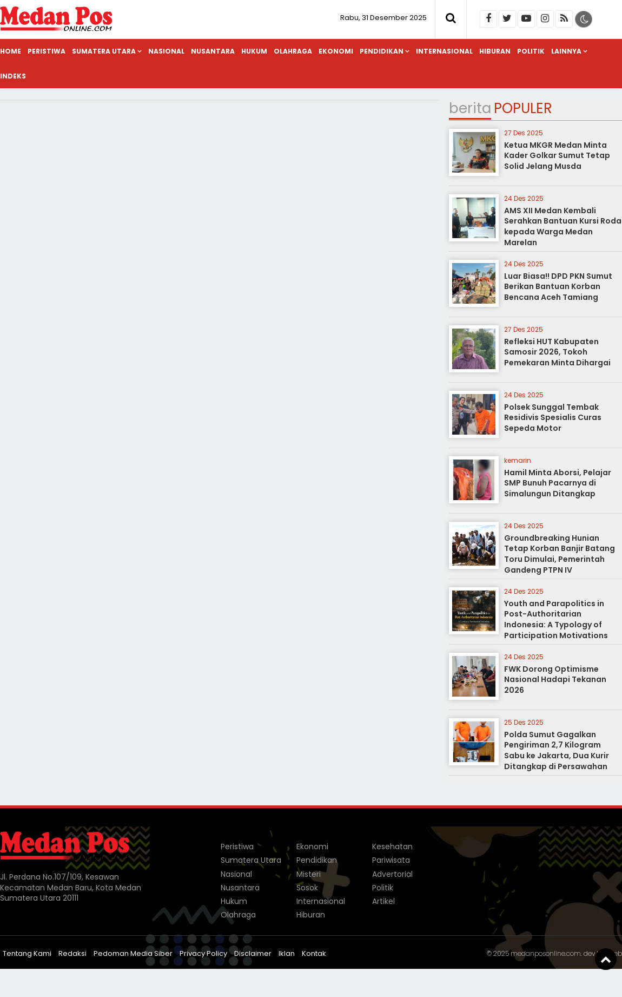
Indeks (13, 76)
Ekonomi (336, 51)
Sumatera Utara (104, 51)
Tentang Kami (27, 953)
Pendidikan (381, 51)
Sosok (307, 887)
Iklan (287, 953)
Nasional (166, 51)
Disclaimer (253, 953)
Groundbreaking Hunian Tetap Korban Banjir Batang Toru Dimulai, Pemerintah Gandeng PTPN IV (559, 554)
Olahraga (293, 51)
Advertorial (392, 874)
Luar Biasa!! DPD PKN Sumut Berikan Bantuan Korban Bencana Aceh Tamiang (558, 287)
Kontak (314, 953)
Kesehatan (392, 846)
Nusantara (213, 51)
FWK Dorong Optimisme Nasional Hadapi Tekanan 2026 (555, 680)
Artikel (383, 901)
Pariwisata (391, 860)
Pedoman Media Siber (133, 953)
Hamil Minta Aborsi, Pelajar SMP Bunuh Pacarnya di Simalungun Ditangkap (557, 483)
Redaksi (72, 953)
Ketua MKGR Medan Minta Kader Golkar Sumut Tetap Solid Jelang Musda (557, 156)
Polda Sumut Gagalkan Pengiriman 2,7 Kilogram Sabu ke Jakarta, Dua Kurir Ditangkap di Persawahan (556, 750)
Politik (531, 51)
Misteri (308, 874)
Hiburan (495, 51)
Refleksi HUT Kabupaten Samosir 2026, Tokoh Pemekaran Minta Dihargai (557, 352)
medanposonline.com (546, 953)
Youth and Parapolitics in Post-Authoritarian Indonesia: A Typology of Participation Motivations (556, 619)
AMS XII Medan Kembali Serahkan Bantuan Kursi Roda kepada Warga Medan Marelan (562, 226)
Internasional (444, 51)
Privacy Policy (203, 953)
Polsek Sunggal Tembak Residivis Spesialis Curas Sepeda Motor (552, 418)
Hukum (254, 51)
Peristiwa (46, 51)
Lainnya (566, 51)
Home (10, 51)
